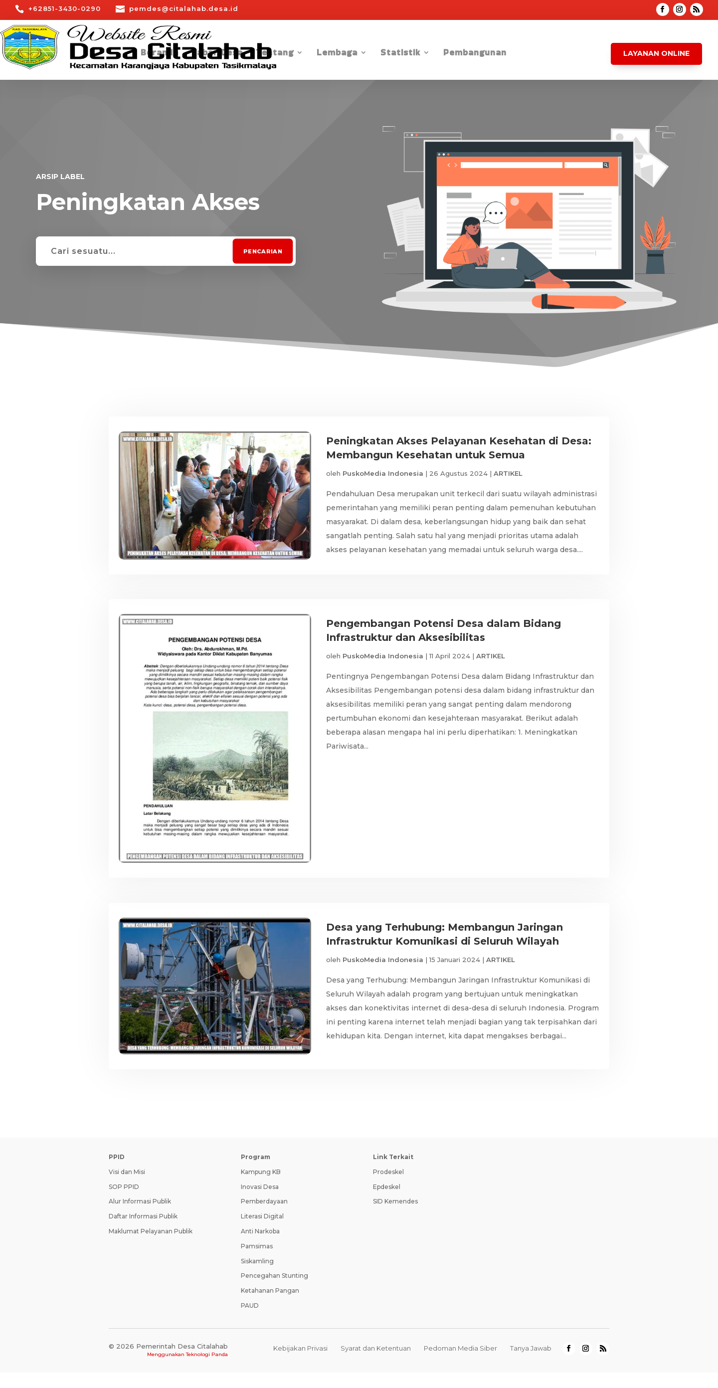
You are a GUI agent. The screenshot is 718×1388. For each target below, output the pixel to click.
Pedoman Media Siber (460, 1364)
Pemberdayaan (264, 1216)
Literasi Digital (262, 1231)
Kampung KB (261, 1187)
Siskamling (257, 1276)
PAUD (250, 1321)
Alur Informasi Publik (140, 1216)
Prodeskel (388, 1187)
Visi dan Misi (127, 1187)
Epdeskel (386, 1202)
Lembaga (337, 53)
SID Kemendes (395, 1216)
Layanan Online (656, 53)
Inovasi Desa (260, 1202)
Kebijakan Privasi (300, 1364)
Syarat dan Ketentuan (376, 1364)
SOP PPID (124, 1202)
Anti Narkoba (260, 1246)
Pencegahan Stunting (274, 1291)
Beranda (160, 53)
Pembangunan (475, 53)
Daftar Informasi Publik (143, 1231)
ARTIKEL (508, 473)
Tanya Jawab (530, 1364)
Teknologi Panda (207, 1370)
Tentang (275, 53)
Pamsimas (257, 1261)
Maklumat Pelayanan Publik (150, 1246)
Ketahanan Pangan (270, 1306)
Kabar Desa (217, 53)
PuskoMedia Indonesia (383, 473)
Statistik (400, 53)
